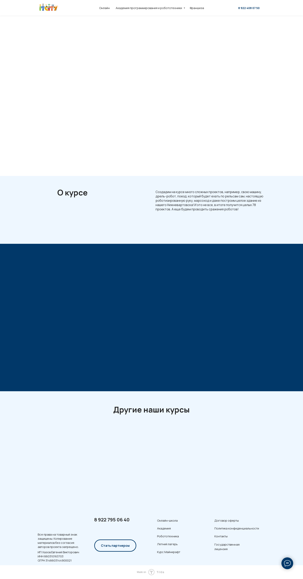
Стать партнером (115, 545)
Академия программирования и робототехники (149, 8)
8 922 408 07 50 (249, 8)
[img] (53, 520)
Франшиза (197, 8)
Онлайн (104, 8)
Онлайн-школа (167, 520)
